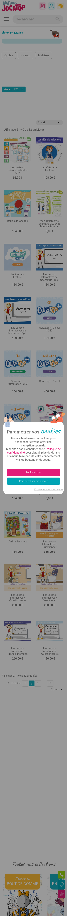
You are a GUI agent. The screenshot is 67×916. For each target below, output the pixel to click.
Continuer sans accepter (48, 489)
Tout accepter (33, 472)
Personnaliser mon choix (33, 481)
